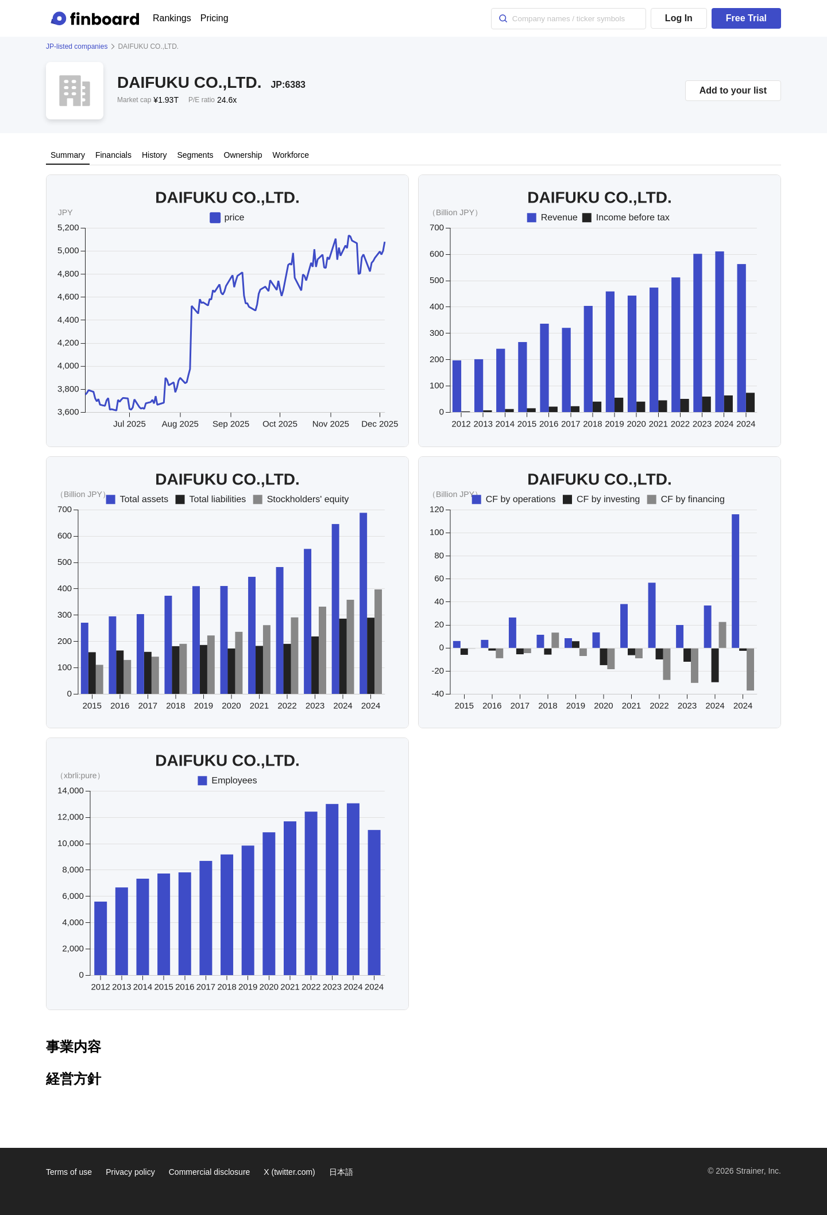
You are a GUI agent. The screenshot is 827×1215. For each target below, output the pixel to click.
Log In (679, 18)
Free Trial (746, 18)
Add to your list (733, 90)
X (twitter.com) (289, 1172)
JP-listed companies (76, 46)
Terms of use (69, 1172)
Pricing (214, 18)
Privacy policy (130, 1172)
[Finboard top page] (97, 18)
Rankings (172, 18)
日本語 (341, 1172)
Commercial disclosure (209, 1172)
